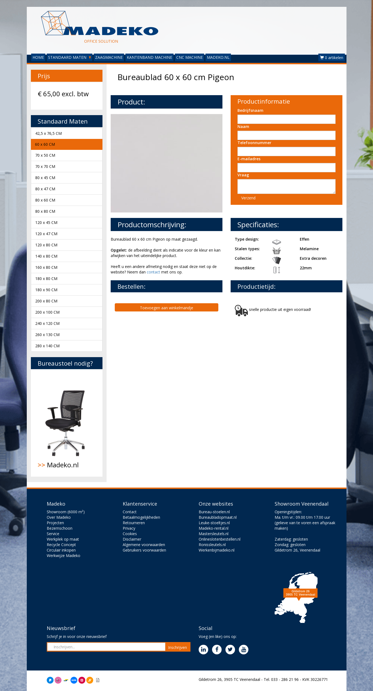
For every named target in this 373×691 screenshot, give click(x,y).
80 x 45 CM (45, 177)
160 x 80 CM (46, 267)
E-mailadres (248, 158)
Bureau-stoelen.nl (214, 511)
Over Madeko (59, 517)
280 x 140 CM (47, 345)
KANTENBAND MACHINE (149, 57)
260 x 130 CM (47, 334)
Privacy (129, 528)
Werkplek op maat (63, 539)
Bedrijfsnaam (250, 110)
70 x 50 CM (45, 155)
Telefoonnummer (254, 142)
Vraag (243, 174)
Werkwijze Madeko (63, 555)
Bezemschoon (59, 528)
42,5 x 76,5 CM (48, 133)
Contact (130, 511)
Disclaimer (132, 539)
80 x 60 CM (45, 200)
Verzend (248, 197)
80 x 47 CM (45, 188)
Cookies (130, 533)
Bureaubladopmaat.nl (218, 517)
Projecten (55, 522)
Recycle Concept (61, 544)
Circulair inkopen (61, 550)
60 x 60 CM (45, 144)
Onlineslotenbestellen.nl (219, 539)
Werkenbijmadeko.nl (216, 550)
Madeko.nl (67, 422)
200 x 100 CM (47, 312)
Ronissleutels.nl (212, 544)
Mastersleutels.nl (213, 533)
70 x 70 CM (45, 166)
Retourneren (134, 522)
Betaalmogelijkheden (141, 517)
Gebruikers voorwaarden (144, 550)
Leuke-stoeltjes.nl (214, 522)
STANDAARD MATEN (69, 57)
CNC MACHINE (189, 57)
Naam (243, 126)
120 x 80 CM (46, 244)
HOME (38, 57)
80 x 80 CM (45, 211)
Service (53, 533)
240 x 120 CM (47, 323)
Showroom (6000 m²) (66, 511)
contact (153, 272)
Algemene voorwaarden (144, 544)
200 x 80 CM (46, 301)
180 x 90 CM (46, 289)
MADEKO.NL (218, 57)
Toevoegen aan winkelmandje (166, 307)
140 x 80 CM (46, 256)
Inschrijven (177, 647)
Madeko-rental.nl (213, 528)
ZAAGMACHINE (109, 57)
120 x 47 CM (46, 233)
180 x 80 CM (46, 278)
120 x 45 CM (46, 222)
